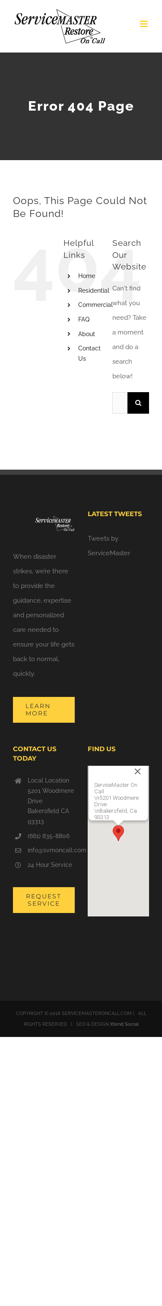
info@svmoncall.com (51, 850)
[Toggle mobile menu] (144, 23)
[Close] (137, 771)
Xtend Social (124, 1024)
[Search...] (119, 403)
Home (86, 275)
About (86, 334)
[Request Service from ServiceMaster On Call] (44, 900)
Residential (93, 290)
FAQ (83, 319)
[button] (118, 833)
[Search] (138, 403)
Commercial (95, 304)
